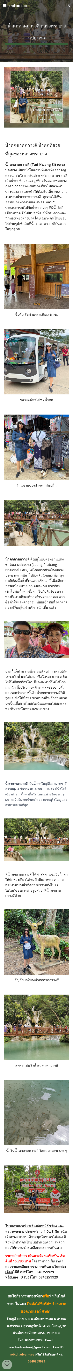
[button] (4, 5)
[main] (36, 31)
